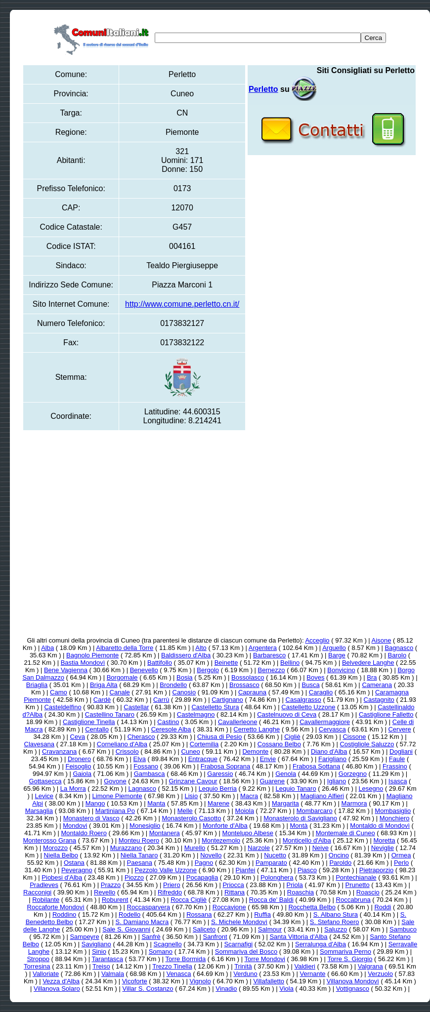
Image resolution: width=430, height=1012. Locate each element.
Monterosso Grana (49, 840)
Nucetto (275, 855)
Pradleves (44, 885)
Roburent (115, 899)
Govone (115, 781)
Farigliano (332, 759)
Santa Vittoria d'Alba (298, 936)
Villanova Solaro (57, 988)
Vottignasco (352, 988)
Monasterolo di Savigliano (300, 818)
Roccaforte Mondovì (56, 907)
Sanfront (215, 936)
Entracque (202, 759)
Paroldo (340, 862)
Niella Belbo (61, 855)
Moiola (244, 810)
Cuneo (190, 751)
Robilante (45, 899)
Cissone (354, 736)
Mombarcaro (315, 810)
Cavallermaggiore (325, 722)
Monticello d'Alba (307, 840)
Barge (336, 655)
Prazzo (111, 885)
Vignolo (200, 981)
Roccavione (229, 907)
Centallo (97, 729)
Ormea (401, 855)
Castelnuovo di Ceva (286, 714)
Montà (298, 825)
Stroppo (38, 959)
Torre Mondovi (265, 959)
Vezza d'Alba (61, 981)
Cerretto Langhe (256, 729)
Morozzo (55, 847)
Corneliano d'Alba (122, 744)
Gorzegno (353, 773)
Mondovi (75, 825)
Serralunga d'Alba (320, 944)
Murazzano (126, 847)
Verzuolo (380, 973)
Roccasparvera (148, 907)
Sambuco (403, 929)
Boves (315, 677)
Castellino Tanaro (109, 714)
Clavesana (39, 744)
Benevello (144, 670)
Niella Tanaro (139, 855)
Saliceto (204, 929)
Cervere (399, 729)
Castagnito (379, 699)
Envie (268, 759)
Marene (218, 803)
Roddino (64, 914)
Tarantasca (107, 959)
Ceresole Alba (171, 729)
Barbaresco (269, 655)
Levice (44, 796)
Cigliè (292, 736)
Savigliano (96, 944)
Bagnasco (399, 647)
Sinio (99, 951)
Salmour (270, 929)
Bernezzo (271, 670)
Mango (95, 803)
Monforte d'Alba (225, 825)
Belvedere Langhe (368, 662)
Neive (320, 847)
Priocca (233, 885)
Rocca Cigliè (189, 899)
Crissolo (127, 751)
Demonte (255, 751)
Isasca (397, 781)
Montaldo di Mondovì (380, 825)
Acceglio (317, 640)
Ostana (74, 862)
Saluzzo (335, 929)
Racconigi (37, 892)
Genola (285, 773)
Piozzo (134, 877)
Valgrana (370, 966)
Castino (168, 722)
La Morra (73, 788)
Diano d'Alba (329, 751)
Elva (139, 759)
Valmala (112, 973)
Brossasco (244, 684)
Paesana (139, 862)
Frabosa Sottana (316, 766)
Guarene (272, 781)
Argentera (263, 647)
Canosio (184, 692)
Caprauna (252, 692)
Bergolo (208, 670)
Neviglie (382, 847)
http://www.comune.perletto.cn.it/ (182, 304)
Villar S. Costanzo (147, 988)
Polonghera (277, 877)
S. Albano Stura (335, 914)
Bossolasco (247, 677)
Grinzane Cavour (193, 781)
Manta (156, 803)
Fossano (145, 766)
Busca (310, 684)
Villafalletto (268, 981)
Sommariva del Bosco (246, 951)
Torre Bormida (186, 959)
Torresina (37, 966)
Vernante (313, 973)
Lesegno (370, 788)
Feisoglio (78, 766)
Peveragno (76, 870)
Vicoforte (134, 981)
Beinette (226, 662)
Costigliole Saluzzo (367, 744)
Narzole (259, 847)
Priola (295, 885)
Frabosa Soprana (225, 766)
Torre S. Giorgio (349, 959)
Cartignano (227, 699)
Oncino (339, 855)
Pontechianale (356, 877)
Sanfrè (150, 936)
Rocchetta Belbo (311, 907)
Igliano (336, 781)
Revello (104, 892)
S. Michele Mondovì (239, 922)
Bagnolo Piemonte (92, 655)
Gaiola (82, 773)
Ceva (77, 736)
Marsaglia (39, 810)
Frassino (395, 766)
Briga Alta (104, 684)
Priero (171, 885)
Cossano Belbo (279, 744)
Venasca (179, 973)
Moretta (384, 840)
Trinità (243, 966)
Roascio (368, 892)
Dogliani (401, 751)
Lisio (191, 796)
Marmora (354, 803)
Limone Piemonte (117, 796)
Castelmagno (196, 714)
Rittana (234, 892)
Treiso (101, 966)
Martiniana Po (115, 810)
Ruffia (262, 914)
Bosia (184, 677)
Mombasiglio (393, 810)
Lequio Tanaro (295, 788)
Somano (160, 951)
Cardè (102, 699)
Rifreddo (170, 892)
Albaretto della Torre (124, 647)
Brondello (173, 684)
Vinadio (226, 988)
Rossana (199, 914)
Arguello (334, 647)
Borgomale (122, 677)
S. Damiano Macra (142, 922)
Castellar (136, 707)
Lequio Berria (218, 788)
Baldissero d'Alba (186, 655)
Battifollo (159, 662)
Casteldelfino (62, 707)
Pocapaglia (202, 877)
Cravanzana (59, 751)
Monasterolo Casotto (191, 818)
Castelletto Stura (215, 707)
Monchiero (395, 818)
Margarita (285, 803)
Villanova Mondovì (353, 981)
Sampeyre (84, 936)
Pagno (204, 862)
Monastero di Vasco (91, 818)
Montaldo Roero (84, 833)
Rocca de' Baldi (271, 899)
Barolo (397, 655)
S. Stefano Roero (334, 922)
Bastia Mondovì (83, 662)
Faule (397, 759)
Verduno (245, 973)
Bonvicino (341, 670)
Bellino (290, 662)
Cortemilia (204, 744)
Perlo (401, 862)
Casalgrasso (303, 699)
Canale (120, 692)
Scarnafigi (238, 944)
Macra (249, 796)
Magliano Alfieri (322, 796)
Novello (210, 855)
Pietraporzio (376, 870)
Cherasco (141, 736)
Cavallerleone (238, 722)
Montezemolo (221, 840)
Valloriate (46, 973)
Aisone (381, 640)
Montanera (164, 833)
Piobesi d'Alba (62, 877)
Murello (195, 847)
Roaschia (300, 892)
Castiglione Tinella (89, 722)
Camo (58, 692)
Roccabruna (353, 899)
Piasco (307, 870)
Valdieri (305, 966)
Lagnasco (142, 788)
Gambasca (149, 773)
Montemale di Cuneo (345, 833)
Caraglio (321, 692)
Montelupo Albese (247, 833)
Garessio (220, 773)
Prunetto (357, 885)
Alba (47, 647)
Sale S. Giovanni (126, 929)
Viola (286, 988)
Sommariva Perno (345, 951)
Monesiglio (144, 825)
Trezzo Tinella (172, 966)
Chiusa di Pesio (219, 736)
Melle (185, 810)
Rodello (129, 914)
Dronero (79, 759)
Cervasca (332, 729)
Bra (372, 677)
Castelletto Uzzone (308, 707)
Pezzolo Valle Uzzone (166, 870)
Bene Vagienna (65, 670)
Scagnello (168, 944)
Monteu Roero (139, 840)
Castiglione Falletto (386, 714)
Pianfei (246, 870)
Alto (200, 647)
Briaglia (36, 684)
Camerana (377, 684)
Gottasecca (45, 781)
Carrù (161, 699)
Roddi (382, 907)
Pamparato (271, 862)
